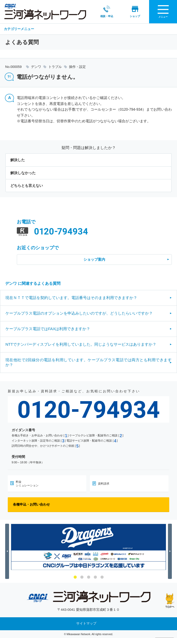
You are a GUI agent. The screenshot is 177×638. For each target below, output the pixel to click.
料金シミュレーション (27, 483)
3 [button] (88, 576)
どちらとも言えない (26, 185)
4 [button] (95, 576)
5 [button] (102, 576)
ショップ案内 (94, 259)
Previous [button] (8, 551)
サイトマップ (86, 623)
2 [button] (81, 576)
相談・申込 (104, 11)
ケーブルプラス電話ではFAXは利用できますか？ (47, 328)
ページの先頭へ (169, 600)
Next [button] (171, 551)
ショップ (133, 11)
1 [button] (75, 576)
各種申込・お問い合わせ (31, 504)
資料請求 (103, 483)
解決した (17, 160)
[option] (88, 546)
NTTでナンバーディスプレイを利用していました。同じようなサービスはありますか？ (80, 344)
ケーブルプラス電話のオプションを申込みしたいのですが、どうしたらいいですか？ (79, 312)
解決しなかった (23, 172)
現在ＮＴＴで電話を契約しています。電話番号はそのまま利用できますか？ (71, 297)
